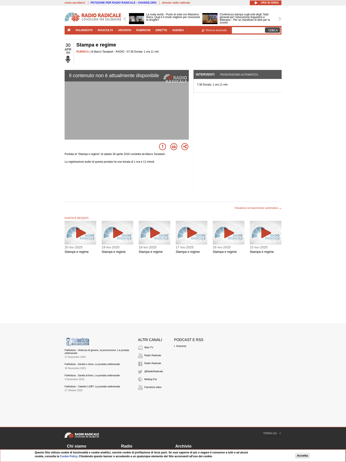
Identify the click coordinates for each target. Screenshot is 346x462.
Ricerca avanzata (216, 30)
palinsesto (84, 30)
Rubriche (181, 346)
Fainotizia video (152, 387)
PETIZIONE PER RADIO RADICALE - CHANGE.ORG (124, 2)
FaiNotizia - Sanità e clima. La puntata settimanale (92, 364)
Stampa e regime (77, 252)
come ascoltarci (75, 2)
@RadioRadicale (153, 371)
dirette (161, 30)
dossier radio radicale (176, 2)
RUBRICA (82, 51)
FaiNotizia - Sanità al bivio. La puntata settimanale (92, 375)
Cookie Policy (68, 456)
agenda (178, 30)
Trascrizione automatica (239, 74)
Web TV (148, 347)
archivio (124, 30)
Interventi (205, 74)
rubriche (143, 30)
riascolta (105, 30)
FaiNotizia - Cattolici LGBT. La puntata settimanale (92, 386)
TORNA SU (270, 433)
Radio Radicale (152, 355)
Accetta (302, 455)
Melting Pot (150, 379)
